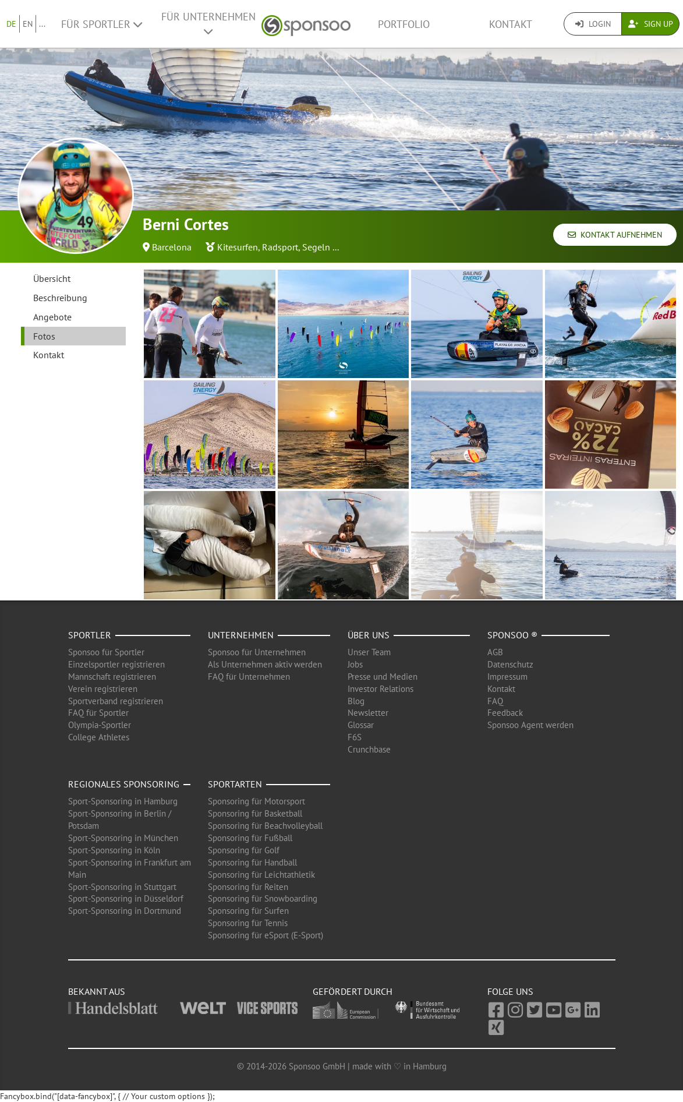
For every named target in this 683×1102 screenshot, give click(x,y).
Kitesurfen (237, 247)
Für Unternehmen (208, 23)
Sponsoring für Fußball (250, 837)
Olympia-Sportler (99, 724)
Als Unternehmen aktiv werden (265, 664)
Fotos (44, 336)
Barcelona (172, 247)
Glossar (361, 724)
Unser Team (369, 652)
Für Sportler (101, 24)
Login (593, 24)
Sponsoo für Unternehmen (257, 652)
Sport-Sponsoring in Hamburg (123, 801)
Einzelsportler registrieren (116, 664)
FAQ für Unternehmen (249, 676)
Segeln (316, 247)
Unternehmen (241, 635)
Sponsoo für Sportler (106, 652)
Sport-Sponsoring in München (123, 837)
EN (28, 24)
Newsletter (368, 712)
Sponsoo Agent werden (530, 724)
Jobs (355, 664)
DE (11, 24)
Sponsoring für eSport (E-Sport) (265, 935)
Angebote (52, 317)
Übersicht (51, 278)
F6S (355, 737)
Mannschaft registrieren (112, 676)
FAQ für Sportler (98, 712)
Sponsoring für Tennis (248, 922)
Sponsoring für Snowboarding (262, 898)
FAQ (495, 701)
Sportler (89, 635)
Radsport (280, 247)
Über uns (369, 635)
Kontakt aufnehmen (615, 234)
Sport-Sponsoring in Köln (114, 850)
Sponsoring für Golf (243, 850)
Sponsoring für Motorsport (256, 801)
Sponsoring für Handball (252, 862)
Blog (356, 701)
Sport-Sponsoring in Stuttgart (122, 886)
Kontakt (510, 24)
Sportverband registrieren (115, 701)
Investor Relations (380, 688)
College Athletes (98, 737)
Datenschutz (510, 664)
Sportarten (235, 784)
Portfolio (404, 24)
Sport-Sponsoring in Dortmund (124, 910)
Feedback (505, 712)
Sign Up (650, 24)
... (42, 24)
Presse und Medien (382, 676)
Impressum (507, 676)
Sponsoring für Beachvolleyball (265, 825)
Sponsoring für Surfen (248, 910)
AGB (495, 652)
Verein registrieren (102, 688)
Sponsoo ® (512, 635)
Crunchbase (369, 749)
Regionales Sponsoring (123, 784)
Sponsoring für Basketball (255, 813)
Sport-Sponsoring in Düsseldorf (125, 898)
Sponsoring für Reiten (248, 886)
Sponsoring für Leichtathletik (261, 874)
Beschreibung (60, 297)
